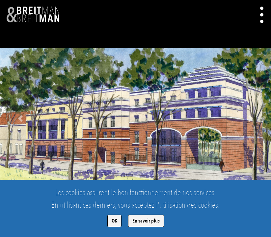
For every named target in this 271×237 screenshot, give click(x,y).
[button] (20, 118)
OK (114, 220)
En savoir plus (146, 220)
